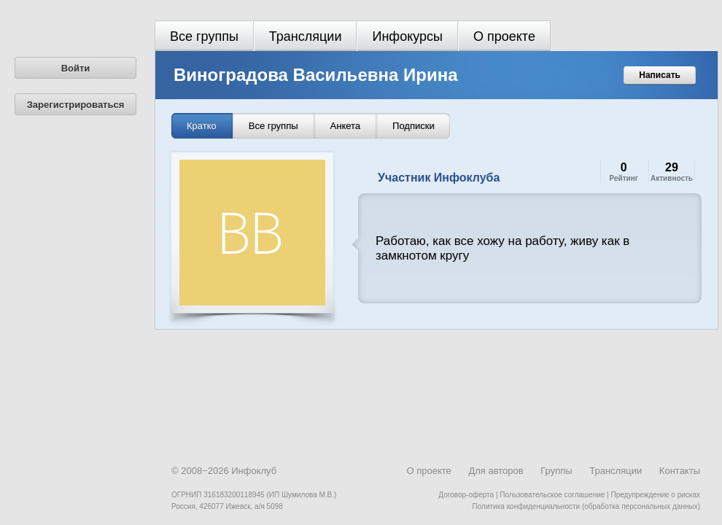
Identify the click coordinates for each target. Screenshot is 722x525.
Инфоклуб (253, 470)
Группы (556, 470)
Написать (659, 75)
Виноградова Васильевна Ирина (316, 75)
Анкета (345, 125)
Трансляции (305, 36)
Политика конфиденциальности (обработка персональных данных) (586, 506)
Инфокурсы (407, 36)
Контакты (679, 470)
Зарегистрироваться (76, 104)
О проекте (504, 36)
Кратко (202, 125)
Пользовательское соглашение (552, 495)
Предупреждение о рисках (655, 495)
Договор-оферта (466, 495)
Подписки (413, 125)
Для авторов (495, 470)
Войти (75, 68)
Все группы (204, 36)
